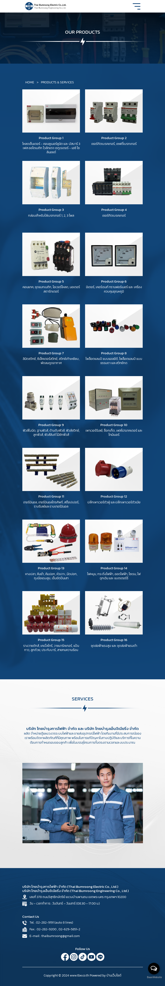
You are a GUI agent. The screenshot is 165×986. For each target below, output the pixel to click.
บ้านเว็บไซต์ (113, 975)
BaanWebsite (154, 977)
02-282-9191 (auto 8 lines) (54, 922)
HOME (30, 82)
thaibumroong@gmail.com (60, 936)
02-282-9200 (46, 929)
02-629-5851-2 (69, 929)
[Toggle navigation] (136, 8)
